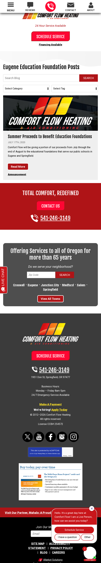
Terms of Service (52, 444)
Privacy (65, 446)
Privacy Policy (41, 444)
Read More (18, 163)
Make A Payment (50, 397)
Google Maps (62, 427)
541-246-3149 (50, 6)
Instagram (73, 427)
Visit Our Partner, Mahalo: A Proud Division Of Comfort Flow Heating (50, 503)
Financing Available (50, 44)
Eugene (33, 281)
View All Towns (50, 294)
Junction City (50, 281)
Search (88, 77)
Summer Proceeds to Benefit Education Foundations (50, 135)
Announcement (17, 171)
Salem (81, 281)
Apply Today (59, 402)
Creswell (19, 281)
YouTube (39, 427)
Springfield (50, 285)
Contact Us (50, 202)
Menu (10, 10)
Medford (68, 281)
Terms (70, 446)
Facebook (50, 427)
